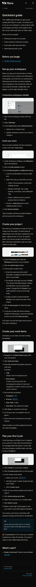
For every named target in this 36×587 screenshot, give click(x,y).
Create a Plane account (12, 61)
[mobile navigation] (33, 3)
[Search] (27, 3)
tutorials (7, 555)
